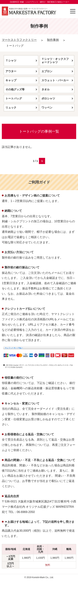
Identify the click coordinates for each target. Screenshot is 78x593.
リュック (10, 107)
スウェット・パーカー (55, 80)
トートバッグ (13, 98)
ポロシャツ (48, 98)
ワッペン (46, 107)
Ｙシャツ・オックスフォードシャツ (55, 60)
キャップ (10, 80)
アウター (10, 71)
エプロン (46, 71)
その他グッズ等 (15, 89)
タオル (45, 89)
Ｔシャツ (10, 60)
